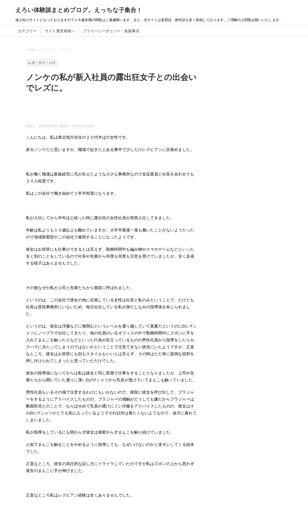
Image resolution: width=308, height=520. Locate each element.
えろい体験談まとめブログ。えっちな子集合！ (78, 10)
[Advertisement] (123, 111)
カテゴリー (27, 31)
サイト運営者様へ (60, 31)
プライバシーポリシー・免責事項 (111, 31)
